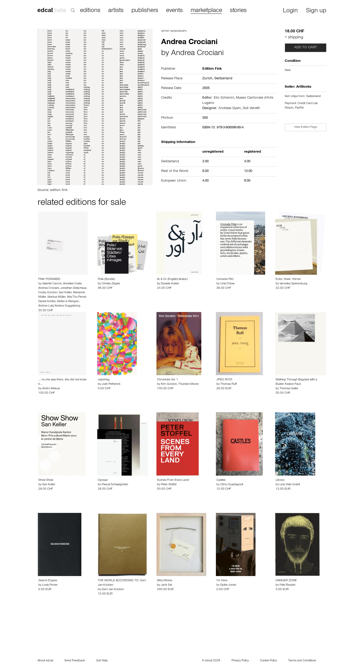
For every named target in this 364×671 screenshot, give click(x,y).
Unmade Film (225, 279)
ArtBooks (303, 87)
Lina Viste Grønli (290, 484)
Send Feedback (74, 660)
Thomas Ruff (228, 384)
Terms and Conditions (302, 660)
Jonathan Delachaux (73, 288)
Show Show (45, 480)
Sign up (316, 11)
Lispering (104, 379)
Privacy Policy (240, 660)
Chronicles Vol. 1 (167, 379)
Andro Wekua (51, 388)
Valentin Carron (52, 283)
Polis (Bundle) (106, 279)
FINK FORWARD (49, 279)
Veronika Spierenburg (293, 283)
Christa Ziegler (111, 283)
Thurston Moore (188, 384)
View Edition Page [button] (305, 127)
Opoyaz (103, 480)
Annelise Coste (72, 283)
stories (238, 11)
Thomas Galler (289, 388)
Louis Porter (50, 585)
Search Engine (47, 580)
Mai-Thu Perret (76, 297)
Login (290, 11)
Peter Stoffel (168, 484)
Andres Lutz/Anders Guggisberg (59, 306)
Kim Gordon (169, 384)
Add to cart (305, 48)
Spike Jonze (228, 585)
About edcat (45, 660)
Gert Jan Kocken (113, 589)
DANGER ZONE (286, 580)
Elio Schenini (224, 98)
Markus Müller (56, 297)
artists (116, 11)
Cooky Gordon (47, 292)
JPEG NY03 (224, 379)
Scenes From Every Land (173, 480)
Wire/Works (164, 580)
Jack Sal (166, 585)
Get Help (102, 660)
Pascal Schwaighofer (115, 484)
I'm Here (221, 580)
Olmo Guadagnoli (231, 484)
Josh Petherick (111, 384)
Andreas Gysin (230, 108)
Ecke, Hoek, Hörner (288, 279)
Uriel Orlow (227, 283)
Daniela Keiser (170, 283)
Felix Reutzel (287, 585)
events (174, 11)
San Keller (65, 292)
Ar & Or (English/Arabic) (172, 279)
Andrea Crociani (197, 54)
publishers (144, 11)
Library (280, 480)
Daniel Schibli (46, 301)
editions (90, 11)
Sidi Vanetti (251, 108)
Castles (221, 480)
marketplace (206, 11)
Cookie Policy (268, 660)
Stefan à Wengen (68, 301)
